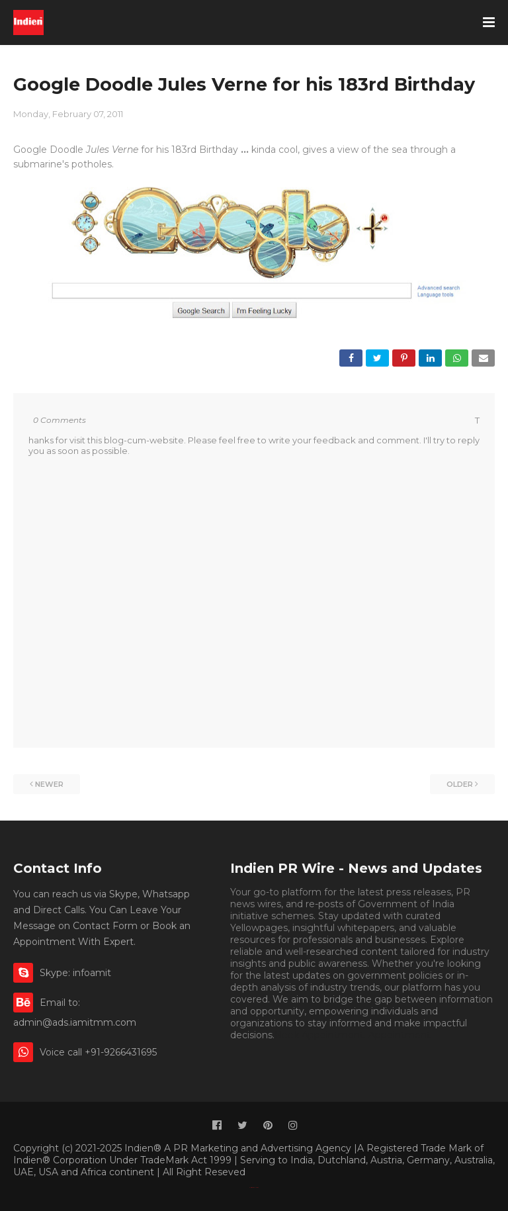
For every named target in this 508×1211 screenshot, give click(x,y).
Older (459, 784)
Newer (49, 784)
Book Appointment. (320, 1035)
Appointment (399, 1035)
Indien (257, 1187)
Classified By (252, 1187)
